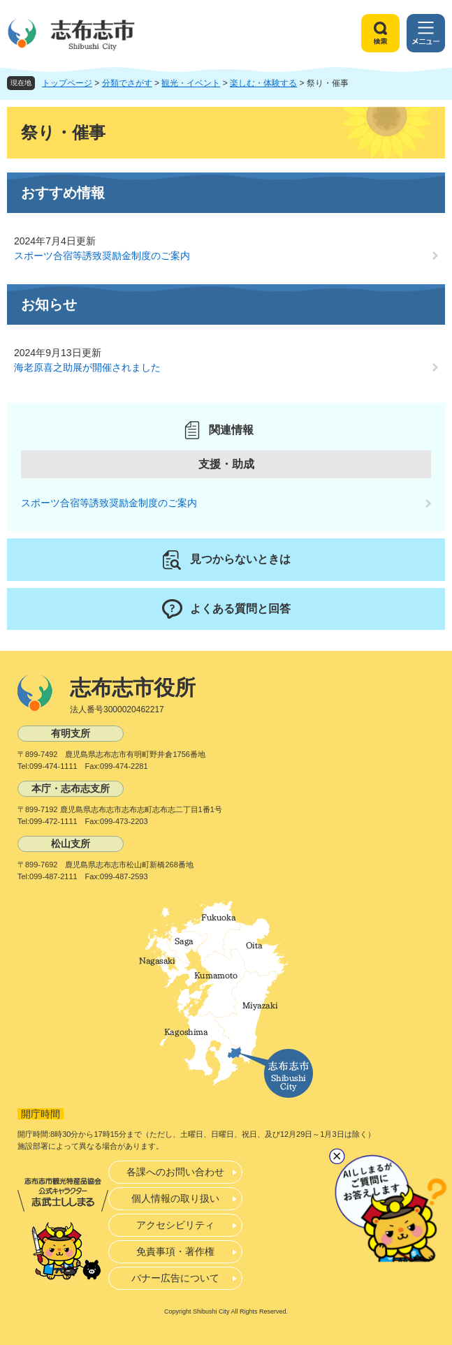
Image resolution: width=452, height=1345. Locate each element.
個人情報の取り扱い (175, 1198)
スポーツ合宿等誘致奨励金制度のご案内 (102, 255)
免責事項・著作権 (175, 1251)
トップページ (67, 83)
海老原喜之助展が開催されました (87, 367)
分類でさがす (127, 83)
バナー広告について (175, 1278)
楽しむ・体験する (263, 83)
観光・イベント (190, 83)
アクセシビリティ (175, 1224)
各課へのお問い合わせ (175, 1171)
